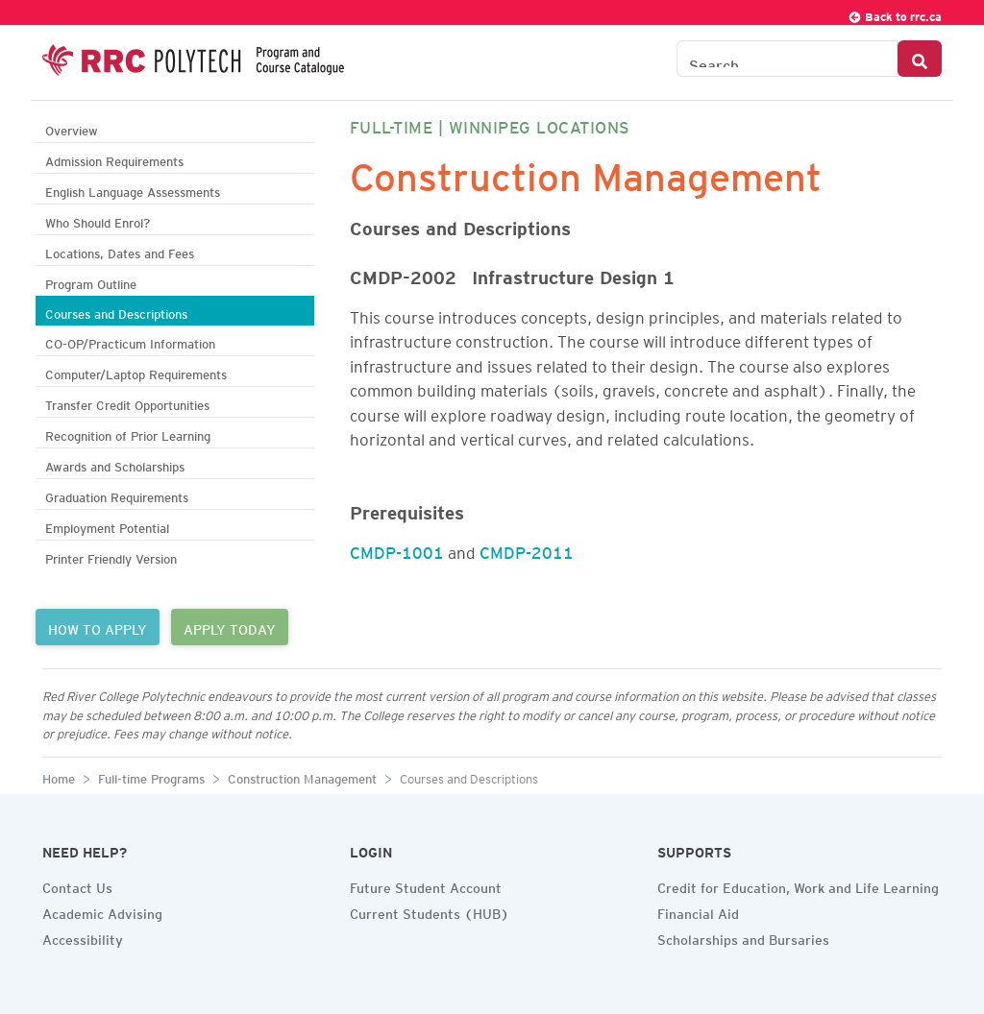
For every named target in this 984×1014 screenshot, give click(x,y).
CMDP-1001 (397, 549)
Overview (71, 128)
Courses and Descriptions (116, 311)
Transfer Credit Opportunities (127, 402)
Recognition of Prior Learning (127, 433)
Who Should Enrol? (97, 220)
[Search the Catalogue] (787, 58)
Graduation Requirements (116, 495)
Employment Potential (107, 525)
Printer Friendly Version (111, 556)
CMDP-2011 (527, 549)
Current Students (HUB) (429, 911)
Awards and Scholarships (114, 464)
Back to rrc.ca (895, 14)
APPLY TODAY (230, 627)
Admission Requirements (114, 159)
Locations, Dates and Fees (119, 251)
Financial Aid (698, 911)
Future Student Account (426, 885)
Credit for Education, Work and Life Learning (798, 885)
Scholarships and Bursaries (743, 937)
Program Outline (90, 282)
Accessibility (82, 937)
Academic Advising (102, 911)
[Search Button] (920, 58)
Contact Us (77, 885)
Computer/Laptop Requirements (136, 372)
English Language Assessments (132, 189)
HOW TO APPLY (97, 627)
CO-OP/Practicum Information (130, 341)
